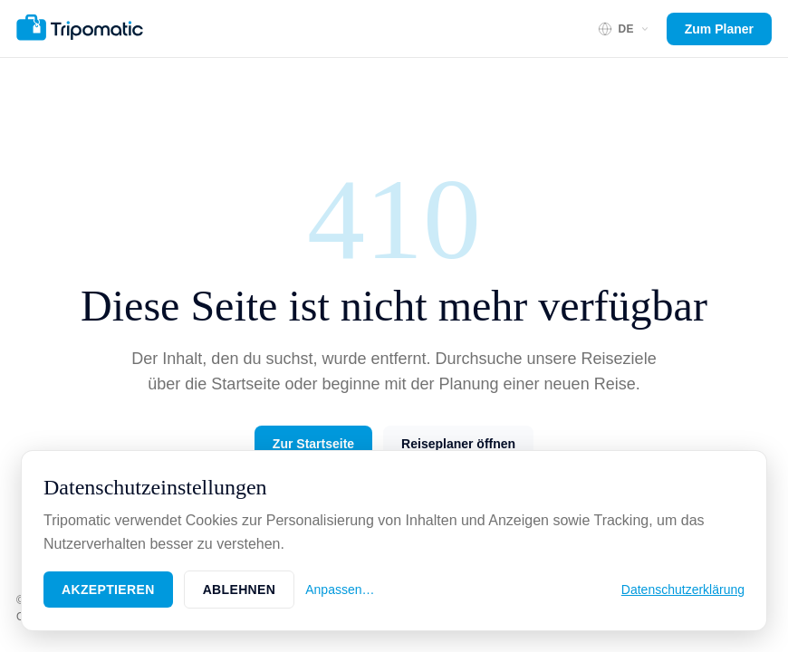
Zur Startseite (313, 443)
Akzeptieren (108, 589)
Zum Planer (719, 29)
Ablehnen (239, 589)
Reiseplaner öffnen (458, 443)
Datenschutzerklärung (683, 589)
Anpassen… (339, 589)
